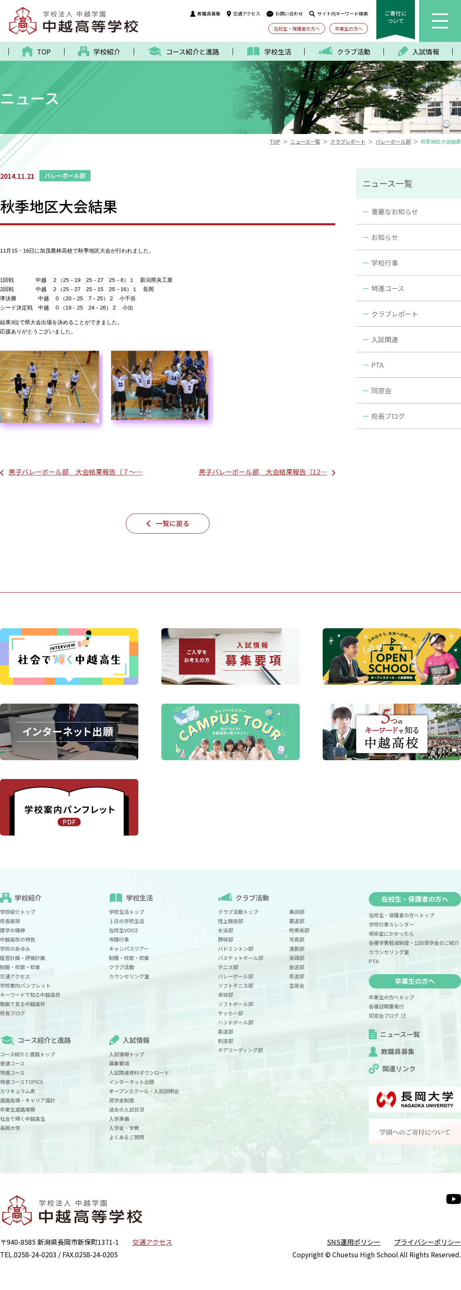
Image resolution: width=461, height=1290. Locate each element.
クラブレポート (394, 314)
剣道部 (225, 1040)
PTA (377, 365)
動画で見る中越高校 (22, 1003)
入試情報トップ (126, 1054)
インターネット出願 (131, 1081)
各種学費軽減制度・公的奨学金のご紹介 (414, 942)
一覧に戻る (172, 523)
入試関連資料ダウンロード (139, 1072)
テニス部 (228, 966)
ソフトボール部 (235, 1003)
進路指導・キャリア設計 (27, 1100)
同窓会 (381, 390)
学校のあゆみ (15, 948)
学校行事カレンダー (391, 924)
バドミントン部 (235, 948)
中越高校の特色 (17, 939)
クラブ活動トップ (238, 911)
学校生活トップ (126, 911)
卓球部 (225, 994)
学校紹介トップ (17, 911)
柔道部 (225, 1031)
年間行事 (119, 939)
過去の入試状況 (126, 1109)
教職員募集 (205, 13)
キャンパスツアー (129, 948)
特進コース (387, 288)
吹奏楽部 (299, 930)
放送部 (296, 966)
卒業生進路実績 (17, 1109)
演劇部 (296, 948)
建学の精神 (12, 930)
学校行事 (384, 263)
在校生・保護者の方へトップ (401, 914)
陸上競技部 (230, 920)
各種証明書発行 (386, 1006)
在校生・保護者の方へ (297, 28)
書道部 (296, 920)
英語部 (296, 957)
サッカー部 (230, 1013)
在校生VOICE (123, 930)
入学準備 (119, 1118)
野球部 (225, 939)
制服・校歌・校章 (20, 966)
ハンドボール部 (235, 1022)
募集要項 (119, 1063)
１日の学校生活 (126, 920)
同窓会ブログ (387, 1015)
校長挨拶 (10, 920)
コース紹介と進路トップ (27, 1054)
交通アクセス (243, 13)
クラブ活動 (121, 966)
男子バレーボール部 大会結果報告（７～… (75, 472)
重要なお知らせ (394, 211)
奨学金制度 (121, 1100)
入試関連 (384, 339)
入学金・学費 (124, 1127)
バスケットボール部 (240, 957)
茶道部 (296, 976)
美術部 (296, 911)
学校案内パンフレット (25, 985)
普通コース (12, 1063)
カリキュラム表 (17, 1090)
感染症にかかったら (391, 933)
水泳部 (225, 930)
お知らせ (384, 237)
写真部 (296, 939)
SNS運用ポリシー (354, 1242)
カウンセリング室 (129, 976)
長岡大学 (10, 1127)
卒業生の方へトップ (391, 997)
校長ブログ (388, 416)
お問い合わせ (285, 13)
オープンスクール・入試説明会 (144, 1090)
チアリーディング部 (240, 1049)
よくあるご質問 (126, 1136)
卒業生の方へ (349, 28)
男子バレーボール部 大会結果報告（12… (263, 472)
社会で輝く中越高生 (22, 1118)
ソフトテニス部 (235, 985)
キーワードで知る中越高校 (30, 994)
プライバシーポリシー (427, 1242)
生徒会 (296, 985)
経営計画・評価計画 (22, 957)
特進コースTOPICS (21, 1081)
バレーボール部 (235, 976)
